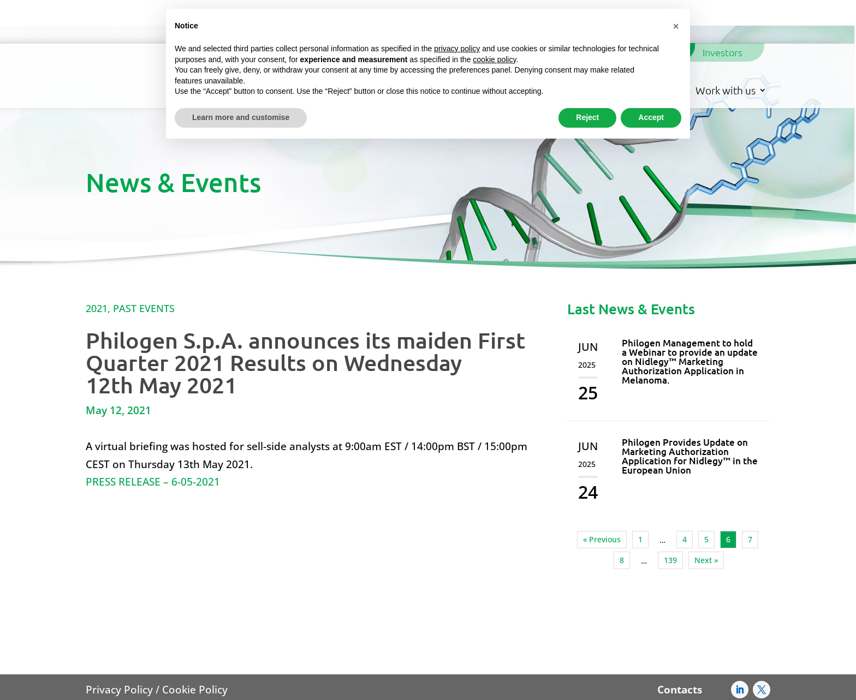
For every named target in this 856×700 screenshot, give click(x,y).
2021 (97, 265)
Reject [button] (587, 117)
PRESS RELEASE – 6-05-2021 (153, 439)
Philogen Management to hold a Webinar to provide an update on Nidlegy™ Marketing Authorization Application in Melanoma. (690, 318)
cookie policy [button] (494, 59)
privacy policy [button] (457, 48)
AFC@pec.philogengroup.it (575, 686)
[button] (676, 26)
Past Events (144, 265)
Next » (706, 517)
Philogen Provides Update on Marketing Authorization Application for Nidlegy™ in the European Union (690, 413)
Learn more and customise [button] (240, 117)
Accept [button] (651, 117)
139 (670, 517)
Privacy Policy (119, 646)
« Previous (602, 496)
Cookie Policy (195, 646)
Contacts (679, 646)
